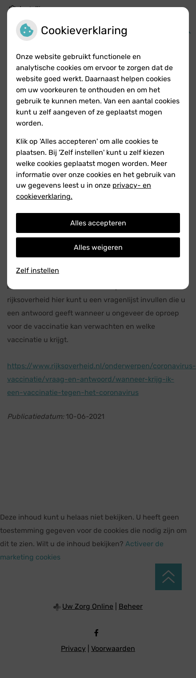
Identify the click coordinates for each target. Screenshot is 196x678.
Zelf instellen (37, 270)
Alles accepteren (98, 223)
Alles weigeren (98, 247)
